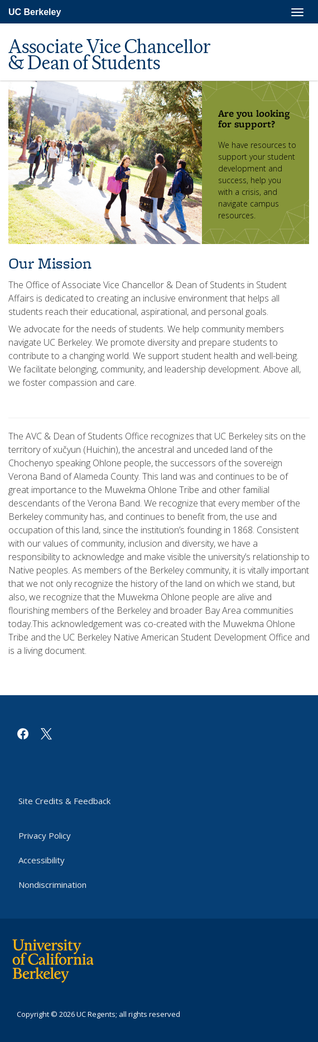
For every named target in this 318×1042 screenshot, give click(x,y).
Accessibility (41, 860)
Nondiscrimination (52, 884)
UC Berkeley (34, 12)
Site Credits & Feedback (64, 800)
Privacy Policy (44, 835)
